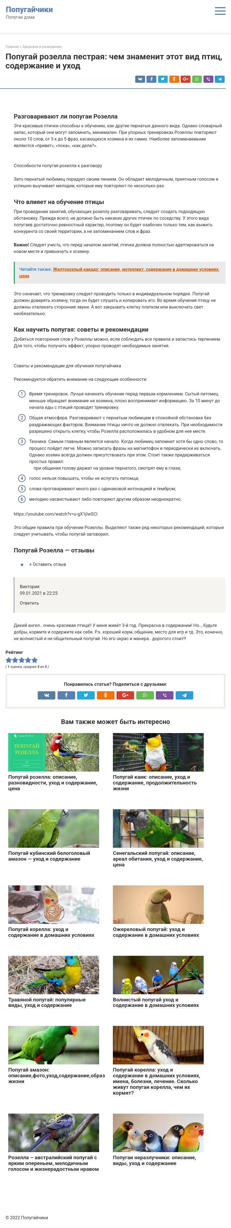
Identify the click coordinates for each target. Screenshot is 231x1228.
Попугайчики (29, 9)
